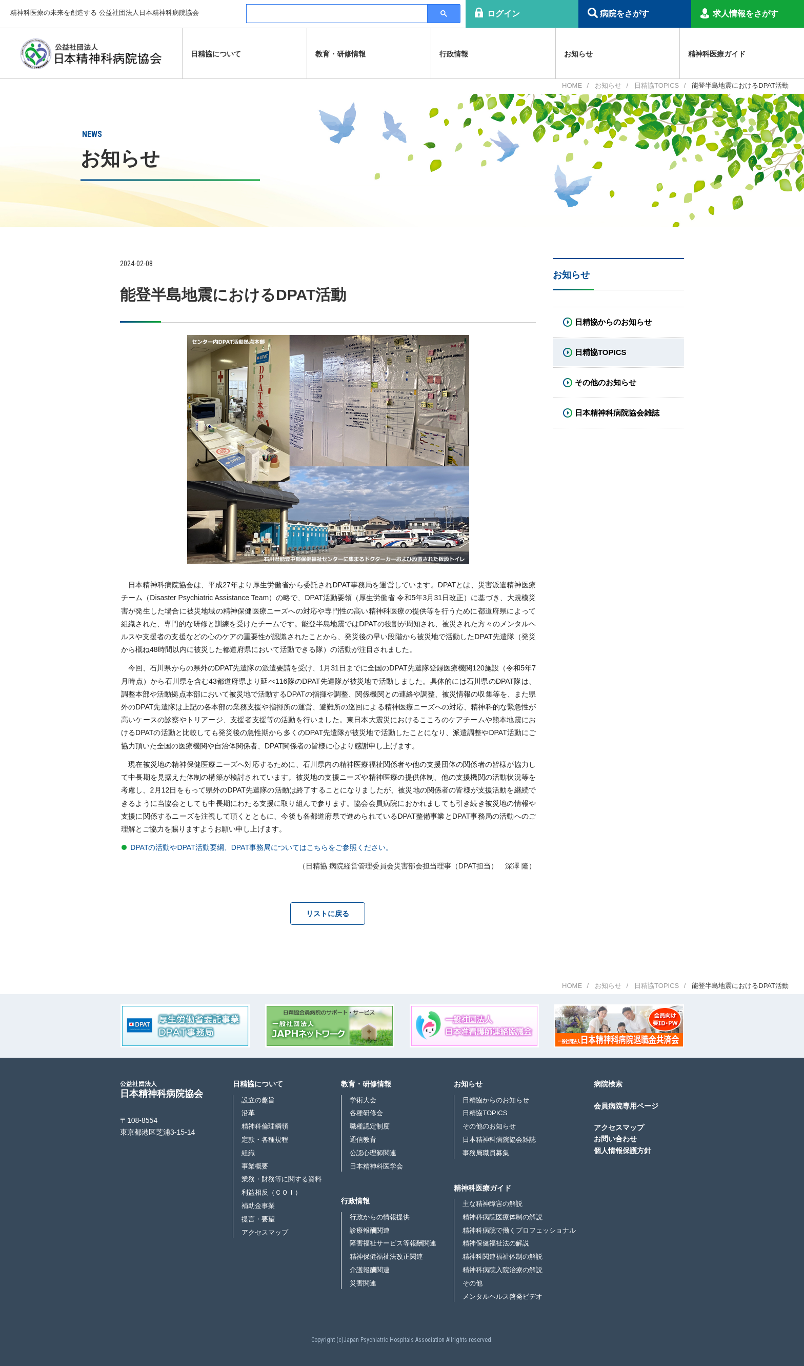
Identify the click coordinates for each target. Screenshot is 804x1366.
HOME (572, 85)
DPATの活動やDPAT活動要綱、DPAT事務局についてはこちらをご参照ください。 (261, 847)
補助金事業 (258, 1206)
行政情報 (355, 1201)
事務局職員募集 (486, 1153)
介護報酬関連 (370, 1270)
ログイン (503, 13)
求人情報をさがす (745, 13)
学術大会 (363, 1100)
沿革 (248, 1113)
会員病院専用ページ (626, 1106)
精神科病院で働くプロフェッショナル (519, 1230)
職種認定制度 (370, 1126)
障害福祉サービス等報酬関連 (393, 1243)
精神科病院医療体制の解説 (502, 1217)
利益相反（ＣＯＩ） (272, 1192)
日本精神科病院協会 (161, 1089)
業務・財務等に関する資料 (281, 1179)
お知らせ (608, 85)
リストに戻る (327, 913)
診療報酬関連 (370, 1230)
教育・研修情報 (366, 1084)
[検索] (336, 13)
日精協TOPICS (656, 85)
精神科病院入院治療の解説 (502, 1270)
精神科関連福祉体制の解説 (502, 1256)
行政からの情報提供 (380, 1217)
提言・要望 (258, 1219)
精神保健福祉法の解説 (496, 1243)
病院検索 (608, 1084)
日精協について (258, 1084)
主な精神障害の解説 (492, 1203)
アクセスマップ (265, 1232)
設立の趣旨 (258, 1100)
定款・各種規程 (265, 1139)
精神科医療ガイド (482, 1188)
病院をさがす (624, 13)
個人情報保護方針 (622, 1150)
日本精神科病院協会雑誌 (499, 1139)
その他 (473, 1283)
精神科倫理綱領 (265, 1126)
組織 (248, 1153)
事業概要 (255, 1166)
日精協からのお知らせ (496, 1100)
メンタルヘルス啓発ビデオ (502, 1296)
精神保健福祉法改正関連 (386, 1256)
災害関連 (363, 1283)
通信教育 (363, 1139)
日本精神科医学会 (376, 1166)
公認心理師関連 (373, 1153)
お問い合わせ (615, 1139)
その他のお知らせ (489, 1126)
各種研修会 (366, 1113)
